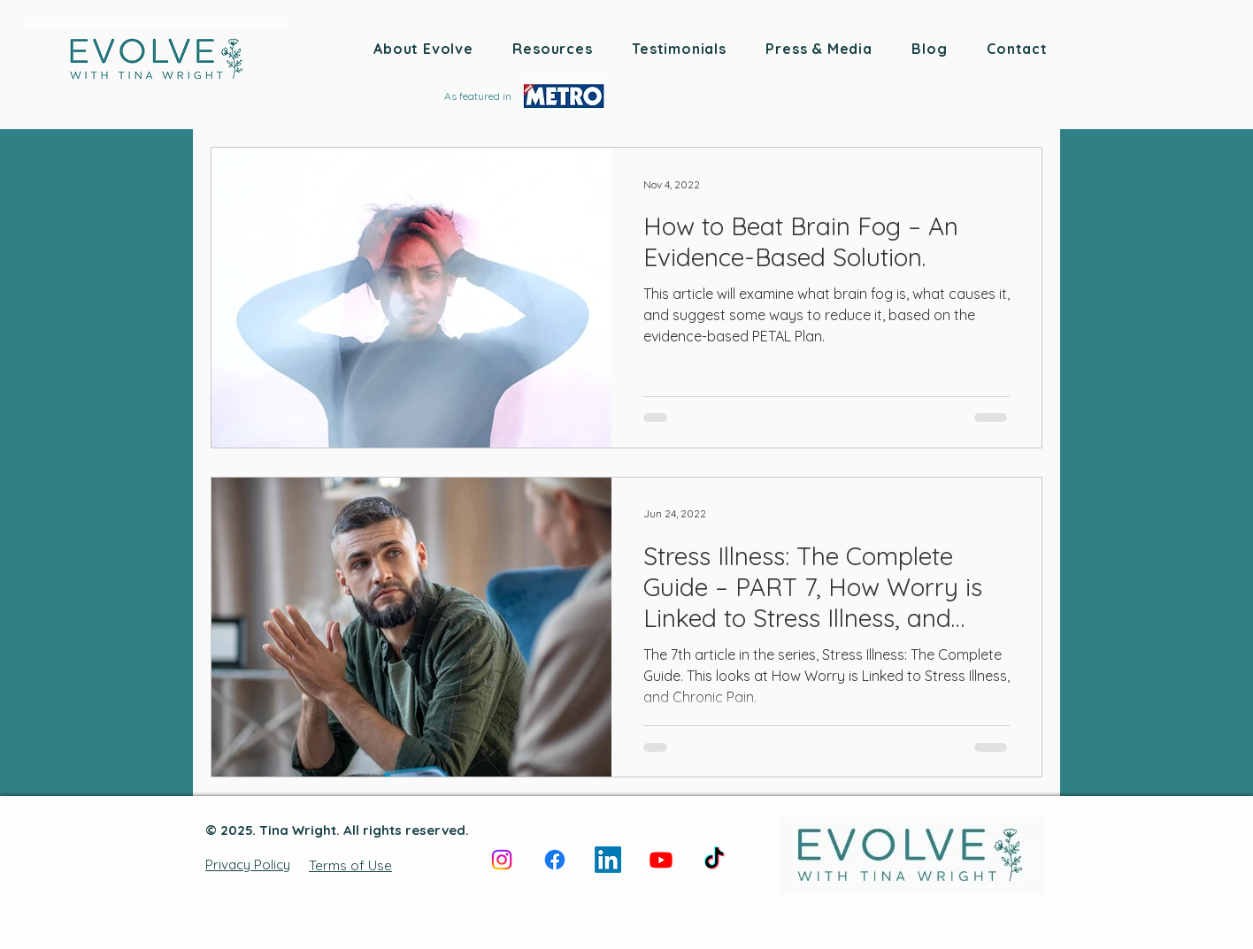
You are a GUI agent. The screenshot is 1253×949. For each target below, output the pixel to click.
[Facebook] (555, 859)
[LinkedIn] (608, 859)
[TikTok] (714, 859)
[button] (423, 48)
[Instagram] (501, 859)
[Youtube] (661, 859)
